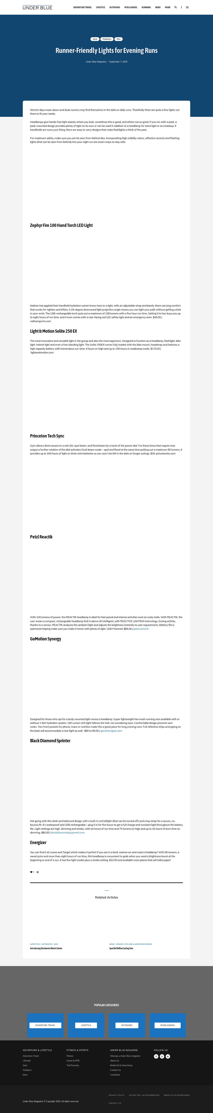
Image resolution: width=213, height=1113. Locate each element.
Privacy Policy (117, 1095)
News (158, 7)
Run (118, 39)
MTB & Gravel (130, 7)
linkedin (168, 1056)
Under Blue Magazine (96, 61)
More (167, 7)
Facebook (156, 1056)
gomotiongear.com (111, 730)
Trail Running (73, 1065)
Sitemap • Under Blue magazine (125, 1056)
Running (146, 7)
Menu (187, 7)
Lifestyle (100, 7)
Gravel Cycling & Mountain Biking (134, 944)
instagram (162, 1056)
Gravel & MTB (73, 1060)
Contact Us (115, 1070)
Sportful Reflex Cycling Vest (121, 948)
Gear (95, 39)
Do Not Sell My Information (144, 1095)
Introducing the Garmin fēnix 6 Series (46, 948)
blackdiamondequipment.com (68, 832)
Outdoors (114, 7)
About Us (114, 1060)
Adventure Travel (82, 7)
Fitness (70, 1056)
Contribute (115, 1074)
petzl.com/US (141, 628)
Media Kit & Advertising (121, 1065)
